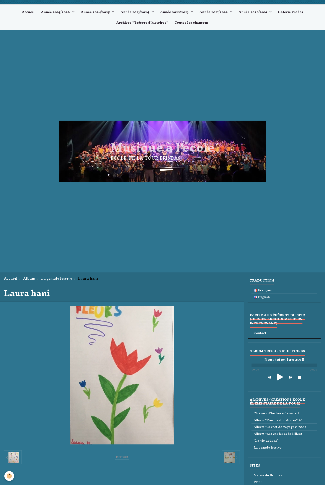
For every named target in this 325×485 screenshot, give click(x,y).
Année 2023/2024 (135, 11)
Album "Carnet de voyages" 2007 (280, 427)
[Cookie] (9, 476)
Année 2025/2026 (56, 11)
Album (29, 278)
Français (263, 290)
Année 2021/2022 (214, 11)
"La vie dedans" (266, 440)
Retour (122, 457)
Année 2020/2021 (253, 11)
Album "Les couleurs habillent (278, 434)
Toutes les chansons (192, 22)
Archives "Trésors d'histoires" (142, 22)
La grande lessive (56, 278)
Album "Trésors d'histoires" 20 (278, 420)
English (262, 297)
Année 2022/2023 (174, 11)
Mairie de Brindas (268, 475)
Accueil (28, 11)
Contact (260, 333)
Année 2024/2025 (96, 11)
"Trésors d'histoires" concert (276, 413)
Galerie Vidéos (290, 11)
